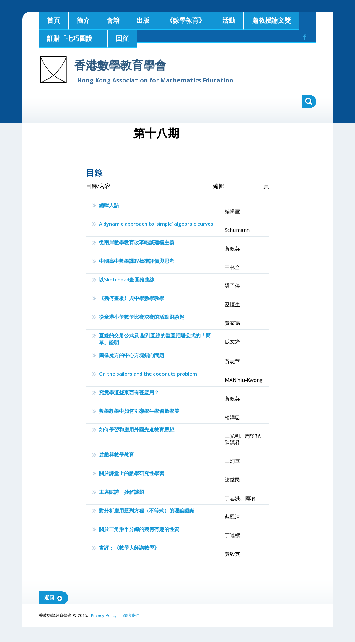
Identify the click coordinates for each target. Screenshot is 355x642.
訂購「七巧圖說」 (73, 38)
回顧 (122, 38)
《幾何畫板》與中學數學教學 (131, 298)
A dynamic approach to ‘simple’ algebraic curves (156, 223)
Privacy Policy (104, 615)
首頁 (53, 20)
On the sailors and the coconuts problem (148, 373)
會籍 (113, 20)
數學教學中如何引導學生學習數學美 (139, 411)
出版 (142, 20)
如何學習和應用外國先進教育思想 (136, 429)
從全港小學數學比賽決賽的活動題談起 (141, 316)
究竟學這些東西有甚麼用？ (129, 392)
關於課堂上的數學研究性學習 (131, 473)
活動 (228, 20)
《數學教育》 (185, 20)
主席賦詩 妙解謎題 (121, 491)
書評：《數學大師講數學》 (129, 547)
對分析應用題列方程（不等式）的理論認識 (146, 510)
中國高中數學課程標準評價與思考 (136, 261)
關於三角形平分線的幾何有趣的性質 (139, 529)
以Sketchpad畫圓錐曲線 (126, 279)
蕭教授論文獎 (271, 20)
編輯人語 (109, 205)
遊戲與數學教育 (116, 454)
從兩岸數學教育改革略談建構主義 (136, 242)
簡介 (83, 20)
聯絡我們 (131, 615)
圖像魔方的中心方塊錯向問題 (131, 355)
